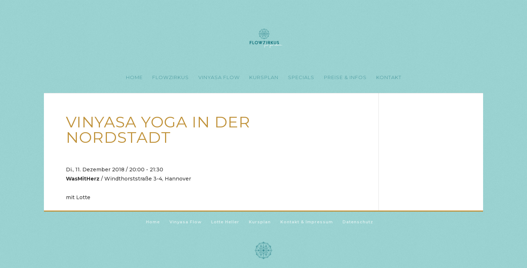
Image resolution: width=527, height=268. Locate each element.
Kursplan (264, 77)
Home (134, 77)
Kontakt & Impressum (306, 221)
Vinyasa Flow (219, 77)
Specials (301, 77)
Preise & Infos (345, 77)
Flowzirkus (170, 77)
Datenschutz (358, 221)
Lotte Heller (225, 221)
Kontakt (388, 77)
